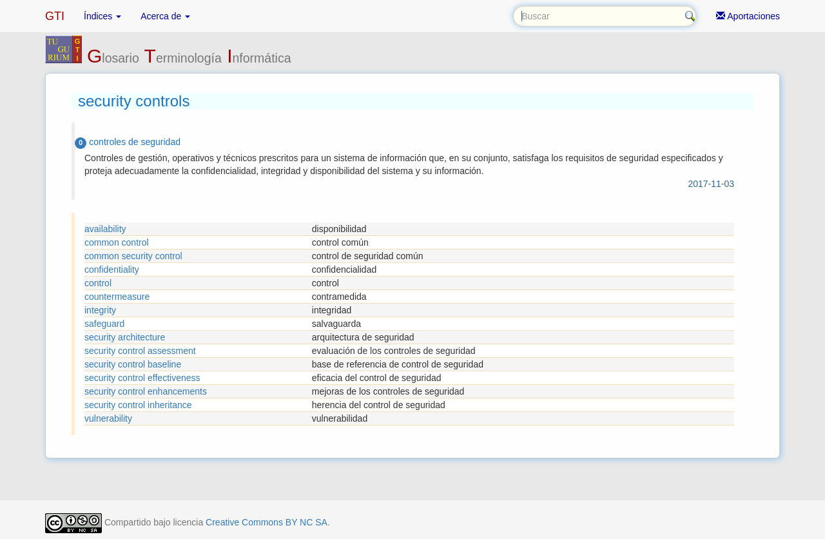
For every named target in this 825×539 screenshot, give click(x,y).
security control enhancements (145, 391)
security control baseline (132, 364)
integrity (100, 310)
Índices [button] (102, 16)
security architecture (124, 337)
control (98, 283)
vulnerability (108, 418)
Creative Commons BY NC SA (266, 522)
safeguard (104, 323)
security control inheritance (138, 405)
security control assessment (140, 351)
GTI (54, 16)
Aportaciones (748, 16)
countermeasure (117, 296)
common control (116, 242)
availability (105, 229)
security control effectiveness (142, 378)
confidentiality (111, 269)
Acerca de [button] (165, 16)
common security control (133, 256)
